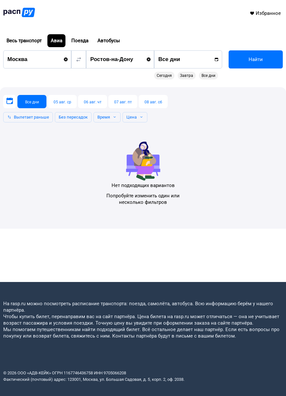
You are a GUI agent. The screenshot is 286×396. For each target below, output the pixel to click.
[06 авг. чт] (92, 101)
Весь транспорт (24, 41)
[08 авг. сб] (153, 101)
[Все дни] (31, 101)
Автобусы (108, 41)
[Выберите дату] (9, 101)
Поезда (79, 41)
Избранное (265, 13)
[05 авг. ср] (62, 101)
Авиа (56, 41)
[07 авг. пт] (122, 101)
